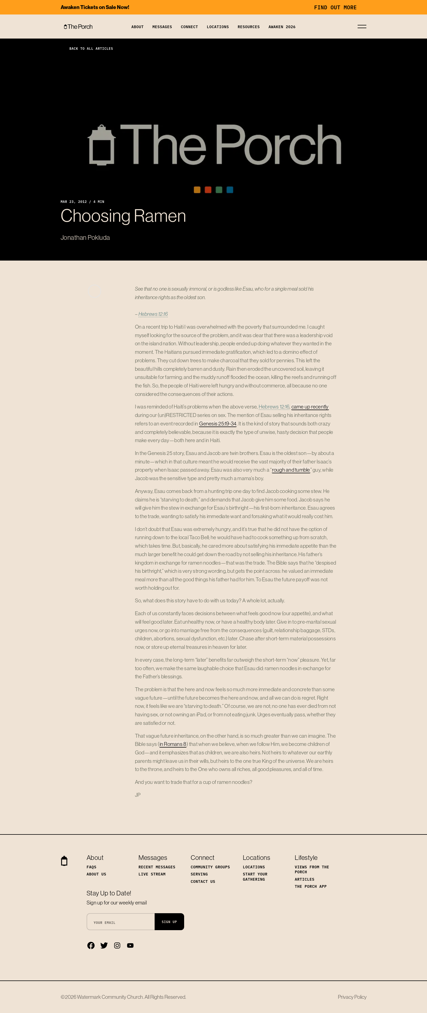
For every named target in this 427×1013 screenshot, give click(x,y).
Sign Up (169, 921)
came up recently (310, 407)
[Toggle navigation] (362, 26)
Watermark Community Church (110, 997)
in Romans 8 (173, 744)
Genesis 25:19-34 (217, 424)
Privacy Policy (352, 997)
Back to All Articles (87, 48)
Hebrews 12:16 (153, 314)
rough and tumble (291, 470)
